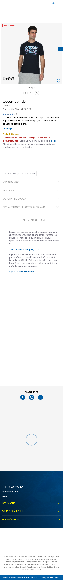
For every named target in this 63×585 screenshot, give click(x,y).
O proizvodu (31, 182)
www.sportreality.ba (18, 578)
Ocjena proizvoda (31, 199)
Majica (6, 105)
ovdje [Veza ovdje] (54, 140)
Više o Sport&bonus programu (24, 249)
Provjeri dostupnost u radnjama (31, 207)
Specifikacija (31, 190)
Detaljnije (7, 128)
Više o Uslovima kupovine (21, 271)
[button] (59, 81)
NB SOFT (37, 578)
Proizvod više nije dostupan (20, 173)
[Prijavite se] (52, 4)
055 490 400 (17, 486)
